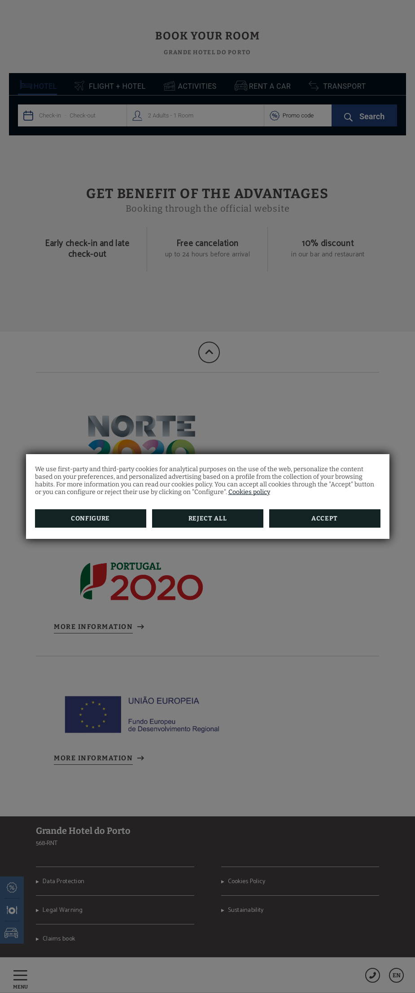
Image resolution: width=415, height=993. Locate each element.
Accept (324, 518)
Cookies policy (249, 492)
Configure (90, 518)
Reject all (207, 518)
